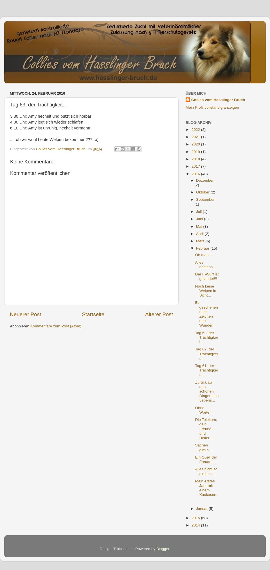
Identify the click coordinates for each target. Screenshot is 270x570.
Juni (200, 219)
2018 (196, 159)
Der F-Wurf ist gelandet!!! (207, 276)
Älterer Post (159, 314)
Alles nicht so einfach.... (206, 471)
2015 (196, 518)
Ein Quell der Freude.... (206, 459)
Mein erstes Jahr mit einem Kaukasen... (207, 490)
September (205, 199)
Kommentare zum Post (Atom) (56, 326)
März (201, 241)
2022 (196, 129)
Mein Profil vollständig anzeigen (212, 107)
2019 (196, 152)
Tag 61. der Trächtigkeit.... (206, 370)
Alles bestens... (205, 264)
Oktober (203, 192)
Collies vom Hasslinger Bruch (218, 100)
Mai (199, 226)
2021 (196, 137)
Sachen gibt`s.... (204, 447)
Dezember (204, 180)
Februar (203, 248)
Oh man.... (204, 255)
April (200, 234)
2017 (196, 166)
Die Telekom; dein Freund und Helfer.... (206, 429)
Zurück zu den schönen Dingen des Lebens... (207, 391)
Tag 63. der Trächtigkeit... (206, 337)
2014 (196, 525)
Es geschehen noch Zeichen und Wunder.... (206, 313)
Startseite (93, 314)
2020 (196, 144)
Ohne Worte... (204, 410)
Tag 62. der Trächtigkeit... (206, 353)
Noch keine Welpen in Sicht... (205, 290)
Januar (202, 509)
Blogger (162, 549)
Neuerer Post (25, 314)
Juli (199, 211)
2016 (196, 174)
